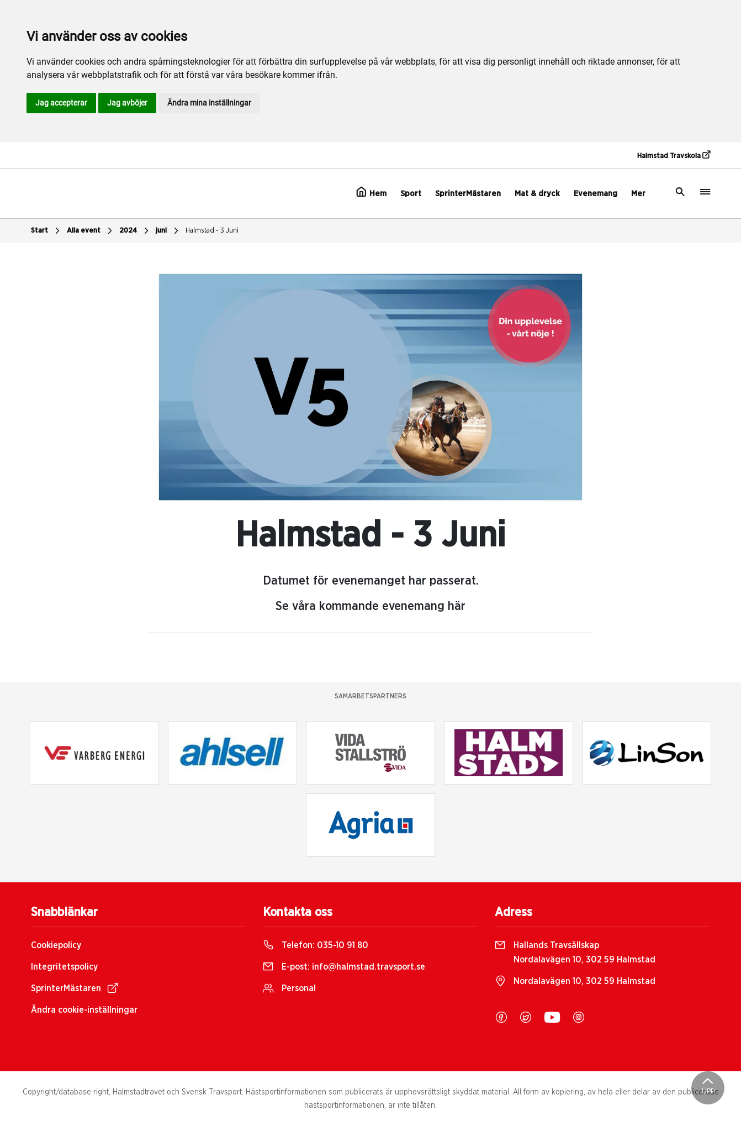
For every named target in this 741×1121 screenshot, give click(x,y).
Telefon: (315, 945)
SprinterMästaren (468, 194)
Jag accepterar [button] (61, 102)
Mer (638, 194)
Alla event (91, 231)
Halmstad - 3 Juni (212, 230)
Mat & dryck (537, 194)
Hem (371, 192)
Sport (410, 194)
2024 (135, 231)
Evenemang (595, 194)
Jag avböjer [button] (127, 102)
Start (46, 231)
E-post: (344, 967)
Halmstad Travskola (673, 155)
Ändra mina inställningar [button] (209, 102)
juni (168, 231)
